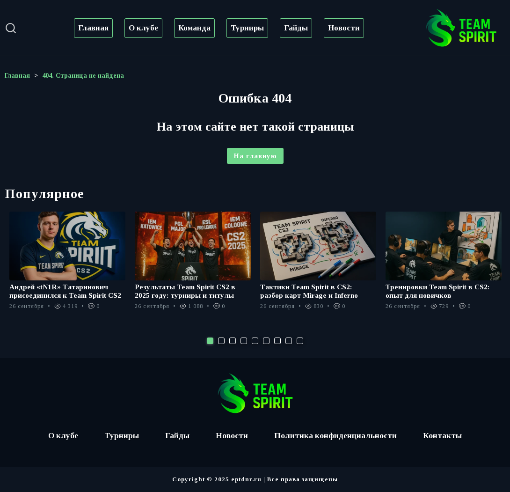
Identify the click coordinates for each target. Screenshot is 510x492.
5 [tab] (255, 341)
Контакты (446, 436)
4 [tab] (243, 341)
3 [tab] (232, 341)
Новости (344, 27)
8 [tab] (288, 341)
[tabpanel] (67, 266)
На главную (255, 156)
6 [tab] (266, 341)
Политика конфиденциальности (337, 436)
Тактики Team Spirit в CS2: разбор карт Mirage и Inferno (310, 291)
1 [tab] (210, 341)
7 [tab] (277, 341)
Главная (93, 27)
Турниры (247, 27)
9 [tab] (300, 341)
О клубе (143, 27)
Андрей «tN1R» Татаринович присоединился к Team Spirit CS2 (67, 291)
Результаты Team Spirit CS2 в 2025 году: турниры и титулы (186, 291)
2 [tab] (221, 341)
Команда (194, 27)
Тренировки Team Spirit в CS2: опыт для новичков (439, 291)
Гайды (296, 27)
